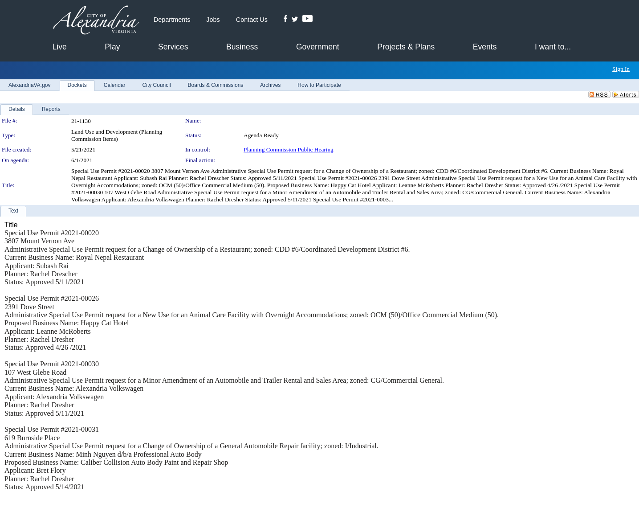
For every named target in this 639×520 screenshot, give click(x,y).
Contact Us (252, 19)
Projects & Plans (406, 46)
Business (242, 46)
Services (173, 46)
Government (317, 46)
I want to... (553, 46)
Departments (172, 19)
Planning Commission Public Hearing (289, 149)
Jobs (213, 19)
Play (112, 46)
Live (60, 46)
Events (485, 46)
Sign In (621, 69)
